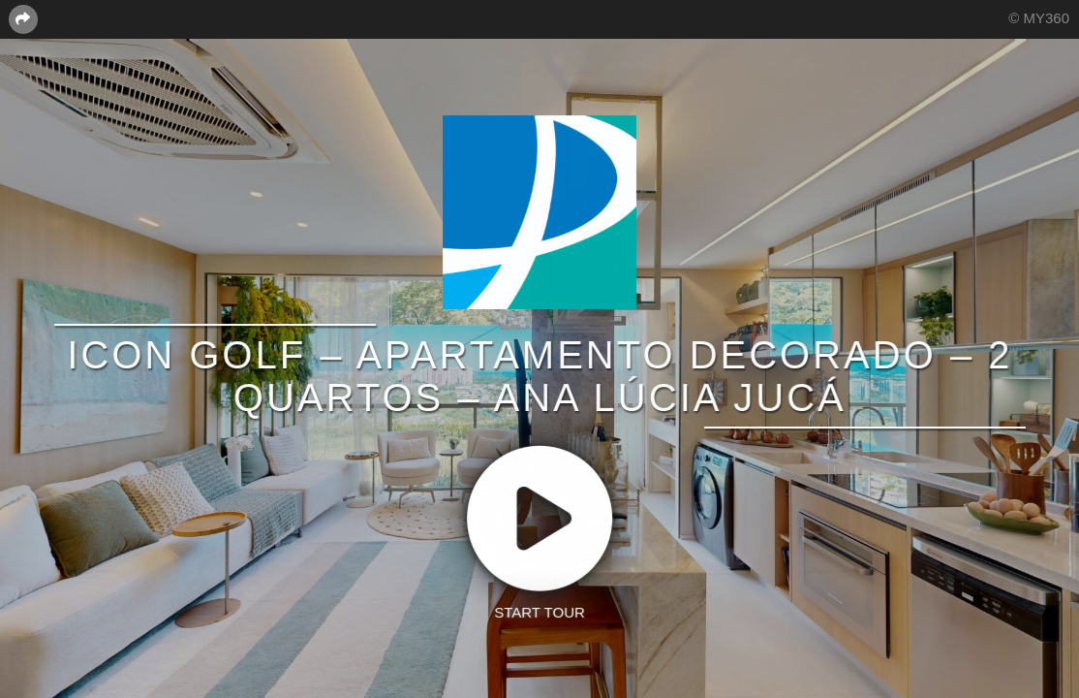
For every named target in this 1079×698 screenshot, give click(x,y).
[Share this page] (23, 18)
